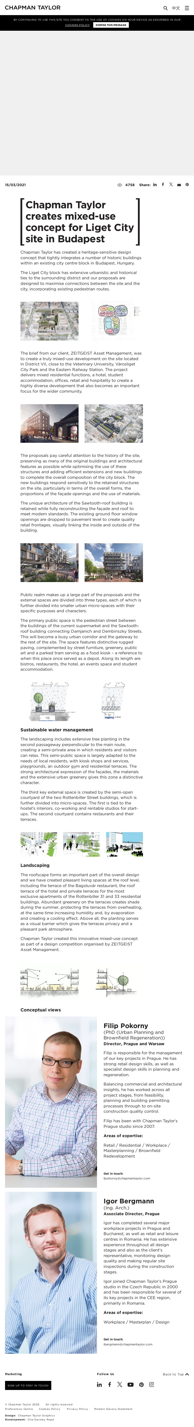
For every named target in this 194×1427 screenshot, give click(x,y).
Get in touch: (127, 1176)
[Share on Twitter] (171, 185)
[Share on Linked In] (155, 185)
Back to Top (176, 1374)
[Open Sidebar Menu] (187, 8)
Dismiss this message (111, 24)
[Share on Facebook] (163, 185)
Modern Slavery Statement (113, 1408)
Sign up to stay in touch (28, 1385)
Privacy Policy (77, 1408)
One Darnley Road (41, 1419)
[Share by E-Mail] (179, 185)
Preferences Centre (19, 1408)
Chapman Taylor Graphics (36, 1415)
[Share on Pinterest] (187, 185)
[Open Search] (165, 9)
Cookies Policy (77, 24)
